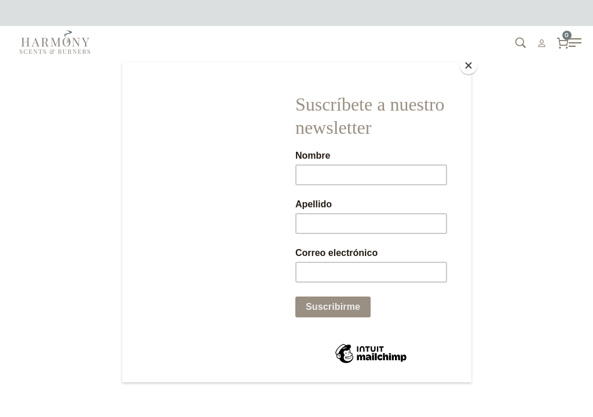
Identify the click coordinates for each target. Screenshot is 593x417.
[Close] (468, 65)
